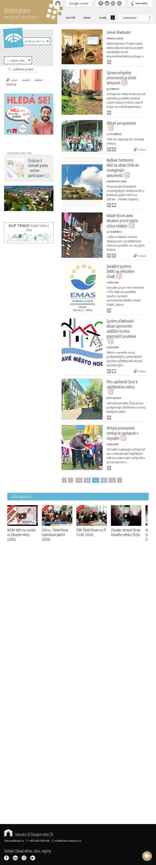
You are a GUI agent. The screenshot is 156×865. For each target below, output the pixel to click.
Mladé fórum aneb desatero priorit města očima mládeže (122, 220)
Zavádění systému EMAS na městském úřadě (120, 271)
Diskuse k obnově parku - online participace (38, 167)
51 (104, 480)
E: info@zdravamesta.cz (66, 840)
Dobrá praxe (30, 12)
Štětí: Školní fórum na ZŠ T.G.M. (91, 532)
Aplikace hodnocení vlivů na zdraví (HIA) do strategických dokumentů (123, 167)
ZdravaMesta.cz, (14, 840)
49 (87, 480)
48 (79, 480)
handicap (11, 84)
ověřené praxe (21, 69)
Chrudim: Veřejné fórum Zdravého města (125, 532)
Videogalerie (21, 496)
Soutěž (70, 17)
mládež (38, 80)
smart (14, 80)
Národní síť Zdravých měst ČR (28, 834)
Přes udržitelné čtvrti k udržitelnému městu (122, 386)
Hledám (52, 17)
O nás (103, 17)
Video (87, 17)
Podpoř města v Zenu (29, 227)
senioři (26, 80)
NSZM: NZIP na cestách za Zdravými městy (21, 534)
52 (112, 480)
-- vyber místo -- (19, 60)
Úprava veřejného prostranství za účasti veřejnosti (121, 78)
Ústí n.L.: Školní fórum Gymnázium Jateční (55, 534)
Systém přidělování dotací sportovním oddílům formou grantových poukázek (121, 331)
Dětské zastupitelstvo (121, 125)
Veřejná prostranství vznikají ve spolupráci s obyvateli (123, 433)
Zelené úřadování (118, 32)
